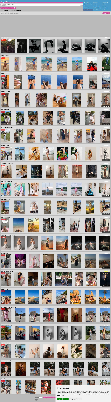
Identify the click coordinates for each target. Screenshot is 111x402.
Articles (95, 4)
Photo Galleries (87, 4)
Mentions (86, 8)
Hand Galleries (96, 10)
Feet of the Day (96, 6)
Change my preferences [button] (75, 399)
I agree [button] (59, 399)
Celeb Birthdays (97, 8)
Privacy (104, 6)
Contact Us (105, 10)
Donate (104, 4)
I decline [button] (65, 399)
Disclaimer (105, 8)
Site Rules (95, 2)
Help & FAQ (105, 2)
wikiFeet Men (87, 10)
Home (87, 2)
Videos (85, 6)
